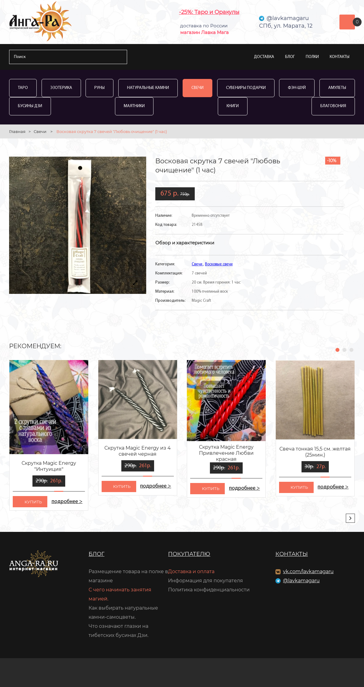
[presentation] (350, 518)
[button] (337, 350)
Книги (233, 106)
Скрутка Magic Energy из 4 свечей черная (137, 451)
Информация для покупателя (205, 580)
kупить (33, 501)
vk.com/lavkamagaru (308, 571)
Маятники (134, 106)
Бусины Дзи (30, 106)
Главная (17, 131)
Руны (99, 88)
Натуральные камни (148, 88)
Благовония (333, 106)
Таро (23, 88)
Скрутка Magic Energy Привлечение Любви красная (226, 453)
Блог (290, 57)
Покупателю (189, 554)
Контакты (339, 57)
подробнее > (67, 502)
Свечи (197, 88)
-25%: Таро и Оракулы (209, 12)
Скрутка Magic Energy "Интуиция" (49, 466)
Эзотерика (61, 88)
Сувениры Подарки (246, 88)
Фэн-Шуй (297, 88)
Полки (312, 57)
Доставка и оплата (191, 571)
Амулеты (337, 88)
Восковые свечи (219, 264)
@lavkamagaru (301, 580)
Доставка (264, 57)
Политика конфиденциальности (209, 590)
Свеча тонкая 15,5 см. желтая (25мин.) (315, 452)
